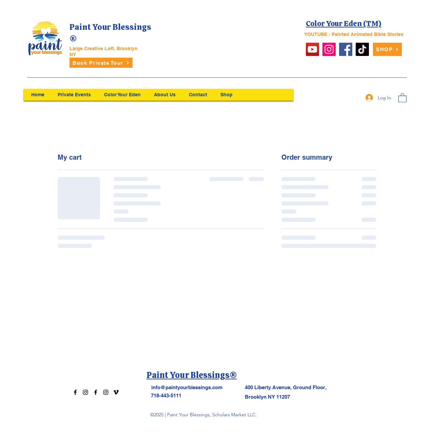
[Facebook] (345, 49)
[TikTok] (362, 49)
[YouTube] (312, 49)
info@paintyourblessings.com (186, 387)
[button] (402, 97)
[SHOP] (387, 49)
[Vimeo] (116, 392)
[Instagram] (329, 49)
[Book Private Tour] (101, 63)
